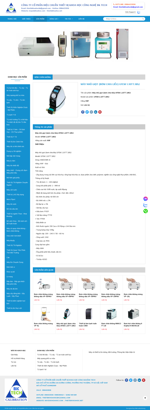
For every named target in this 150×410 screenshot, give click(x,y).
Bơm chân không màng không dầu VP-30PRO (88, 295)
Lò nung (10, 277)
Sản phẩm (40, 19)
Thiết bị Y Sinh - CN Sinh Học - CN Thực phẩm (16, 130)
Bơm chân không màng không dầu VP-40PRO (66, 295)
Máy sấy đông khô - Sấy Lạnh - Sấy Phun (16, 294)
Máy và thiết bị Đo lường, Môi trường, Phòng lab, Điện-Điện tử (112, 352)
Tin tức (69, 19)
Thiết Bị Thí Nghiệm (14, 245)
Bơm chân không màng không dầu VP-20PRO (110, 295)
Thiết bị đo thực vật (14, 308)
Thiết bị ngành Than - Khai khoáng (17, 215)
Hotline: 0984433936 (124, 4)
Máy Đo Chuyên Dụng (15, 262)
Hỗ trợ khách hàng (18, 358)
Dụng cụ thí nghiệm (14, 151)
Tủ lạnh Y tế (11, 115)
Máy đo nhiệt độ (13, 165)
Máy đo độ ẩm (12, 289)
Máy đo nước (11, 204)
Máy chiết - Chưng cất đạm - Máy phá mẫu (17, 171)
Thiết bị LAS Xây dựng (15, 194)
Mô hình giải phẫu (13, 178)
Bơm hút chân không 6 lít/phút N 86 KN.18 (133, 324)
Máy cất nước (12, 190)
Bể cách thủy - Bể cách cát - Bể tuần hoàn (17, 222)
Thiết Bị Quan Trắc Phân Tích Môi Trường (16, 251)
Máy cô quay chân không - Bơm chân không (16, 229)
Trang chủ (12, 19)
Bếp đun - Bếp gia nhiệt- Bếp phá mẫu (16, 282)
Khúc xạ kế (11, 272)
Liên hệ (81, 19)
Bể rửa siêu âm (12, 209)
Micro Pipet (11, 199)
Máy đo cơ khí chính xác (15, 146)
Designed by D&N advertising (135, 408)
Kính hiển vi (11, 267)
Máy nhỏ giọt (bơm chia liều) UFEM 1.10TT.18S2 (66, 324)
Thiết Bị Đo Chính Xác (15, 142)
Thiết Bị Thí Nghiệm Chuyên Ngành (17, 183)
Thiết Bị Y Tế (12, 137)
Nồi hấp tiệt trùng (13, 156)
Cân (8, 257)
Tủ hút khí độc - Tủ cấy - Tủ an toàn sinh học (17, 89)
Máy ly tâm (11, 161)
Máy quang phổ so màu (15, 95)
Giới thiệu (26, 19)
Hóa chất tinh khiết (14, 236)
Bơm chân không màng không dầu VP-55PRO (43, 295)
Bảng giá (54, 19)
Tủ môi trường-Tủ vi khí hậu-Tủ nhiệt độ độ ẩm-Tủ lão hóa (17, 122)
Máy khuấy (11, 240)
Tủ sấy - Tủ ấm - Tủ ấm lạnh (16, 101)
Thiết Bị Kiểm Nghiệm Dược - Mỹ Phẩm (17, 108)
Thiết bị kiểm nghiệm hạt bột (16, 302)
